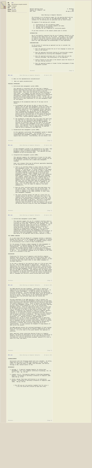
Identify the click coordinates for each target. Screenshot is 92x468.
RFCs (4, 5)
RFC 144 (10, 83)
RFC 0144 (5, 7)
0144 (12, 2)
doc (2, 4)
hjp (1, 2)
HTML (15, 9)
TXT (12, 9)
